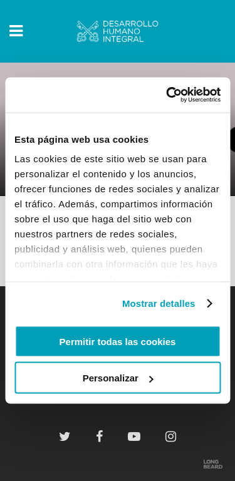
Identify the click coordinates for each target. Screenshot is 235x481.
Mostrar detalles (159, 303)
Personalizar (118, 378)
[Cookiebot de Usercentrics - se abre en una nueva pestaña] (167, 95)
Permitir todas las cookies (118, 341)
